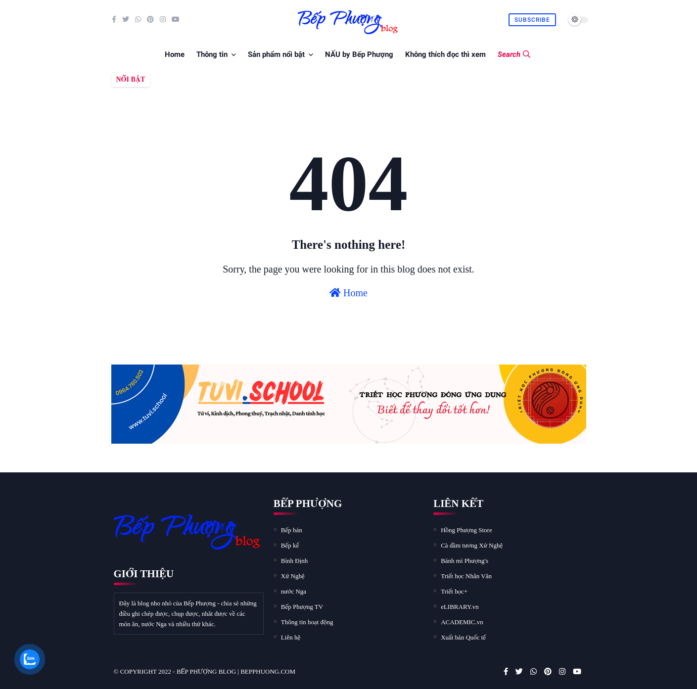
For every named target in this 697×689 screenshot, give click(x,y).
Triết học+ (454, 591)
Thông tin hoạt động (307, 622)
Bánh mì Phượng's (464, 560)
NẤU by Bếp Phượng (359, 54)
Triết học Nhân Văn (466, 576)
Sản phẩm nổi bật (276, 54)
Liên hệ (290, 637)
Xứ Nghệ (293, 576)
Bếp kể (290, 545)
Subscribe (532, 19)
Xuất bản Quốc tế (463, 637)
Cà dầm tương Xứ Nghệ (472, 545)
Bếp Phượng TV (302, 606)
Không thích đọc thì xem (445, 54)
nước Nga (293, 591)
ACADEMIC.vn (462, 622)
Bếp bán (291, 530)
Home (175, 54)
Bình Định (294, 560)
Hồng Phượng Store (466, 530)
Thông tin (212, 54)
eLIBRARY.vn (460, 606)
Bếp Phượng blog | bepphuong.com (236, 671)
